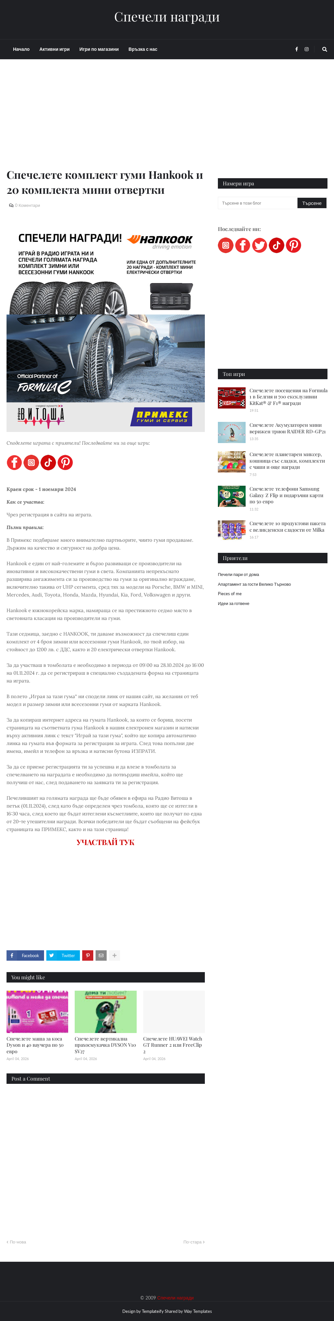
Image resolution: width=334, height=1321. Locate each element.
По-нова (18, 1241)
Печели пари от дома (238, 574)
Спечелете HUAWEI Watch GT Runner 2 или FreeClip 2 (172, 1045)
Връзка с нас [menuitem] (143, 49)
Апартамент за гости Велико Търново (254, 584)
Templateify (153, 1311)
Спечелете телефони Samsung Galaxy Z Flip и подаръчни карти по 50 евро (286, 495)
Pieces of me (230, 593)
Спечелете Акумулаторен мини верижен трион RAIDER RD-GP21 (288, 428)
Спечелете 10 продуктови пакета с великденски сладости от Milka (288, 526)
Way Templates (198, 1311)
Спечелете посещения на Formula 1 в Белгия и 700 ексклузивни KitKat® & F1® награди (288, 396)
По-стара (192, 1241)
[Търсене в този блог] (258, 203)
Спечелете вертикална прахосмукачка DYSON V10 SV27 (105, 1045)
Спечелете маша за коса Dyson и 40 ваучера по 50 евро (35, 1045)
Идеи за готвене (233, 603)
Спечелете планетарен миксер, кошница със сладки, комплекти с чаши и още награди (287, 460)
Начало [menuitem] (21, 49)
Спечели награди (167, 16)
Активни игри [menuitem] (54, 49)
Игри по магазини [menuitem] (99, 49)
